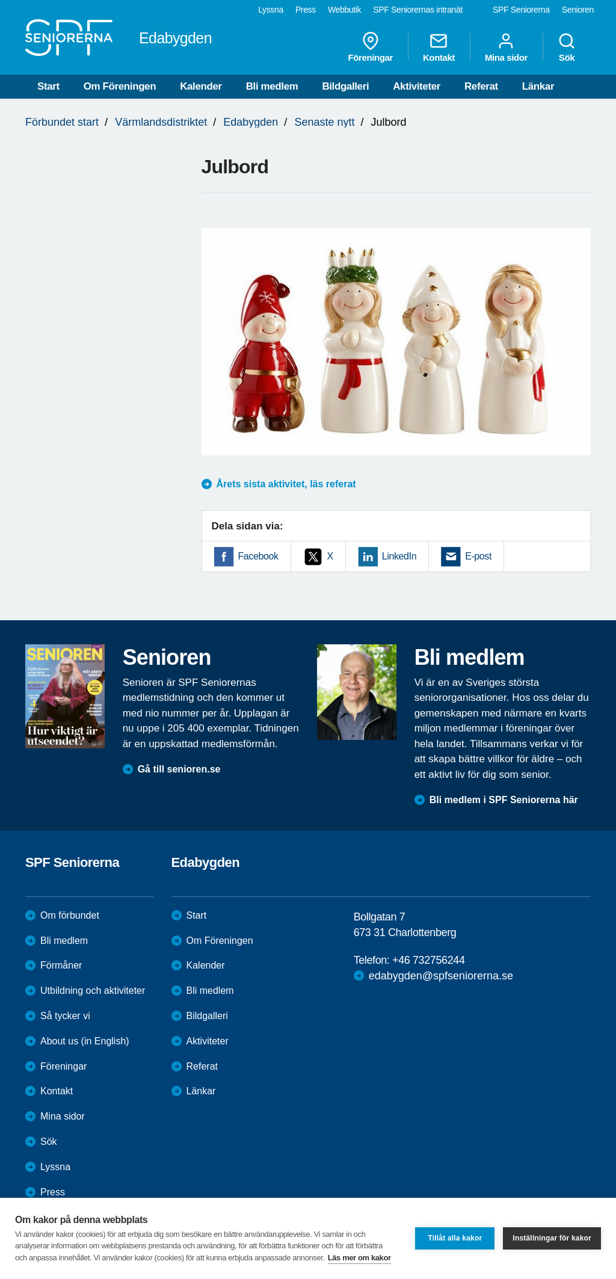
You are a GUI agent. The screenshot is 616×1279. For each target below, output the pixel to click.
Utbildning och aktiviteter (92, 990)
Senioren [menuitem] (578, 9)
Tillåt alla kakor (455, 1238)
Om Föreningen (120, 86)
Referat (481, 86)
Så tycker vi (65, 1016)
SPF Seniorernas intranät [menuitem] (418, 9)
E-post (478, 556)
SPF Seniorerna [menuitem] (521, 9)
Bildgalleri (345, 86)
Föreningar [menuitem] (370, 47)
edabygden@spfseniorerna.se (441, 976)
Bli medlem (272, 86)
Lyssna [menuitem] (270, 9)
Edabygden (250, 122)
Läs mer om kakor (359, 1257)
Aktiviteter (416, 86)
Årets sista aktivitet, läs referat (286, 484)
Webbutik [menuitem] (344, 9)
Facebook (258, 556)
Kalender (201, 86)
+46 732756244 (428, 960)
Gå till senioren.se (179, 769)
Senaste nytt (324, 122)
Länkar (538, 86)
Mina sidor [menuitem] (506, 47)
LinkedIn (399, 556)
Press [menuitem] (305, 9)
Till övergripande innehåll (0, 0)
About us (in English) (84, 1041)
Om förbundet (69, 915)
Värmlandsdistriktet (161, 122)
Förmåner (61, 965)
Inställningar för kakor (552, 1238)
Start (48, 86)
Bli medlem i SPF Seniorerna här (504, 800)
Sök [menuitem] (567, 47)
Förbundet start (62, 122)
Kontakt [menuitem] (439, 47)
